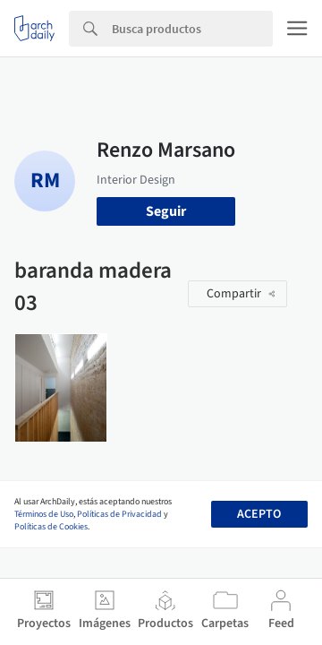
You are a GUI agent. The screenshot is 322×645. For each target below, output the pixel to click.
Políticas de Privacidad (119, 514)
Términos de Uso (43, 514)
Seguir (166, 211)
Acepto (259, 514)
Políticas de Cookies (51, 526)
